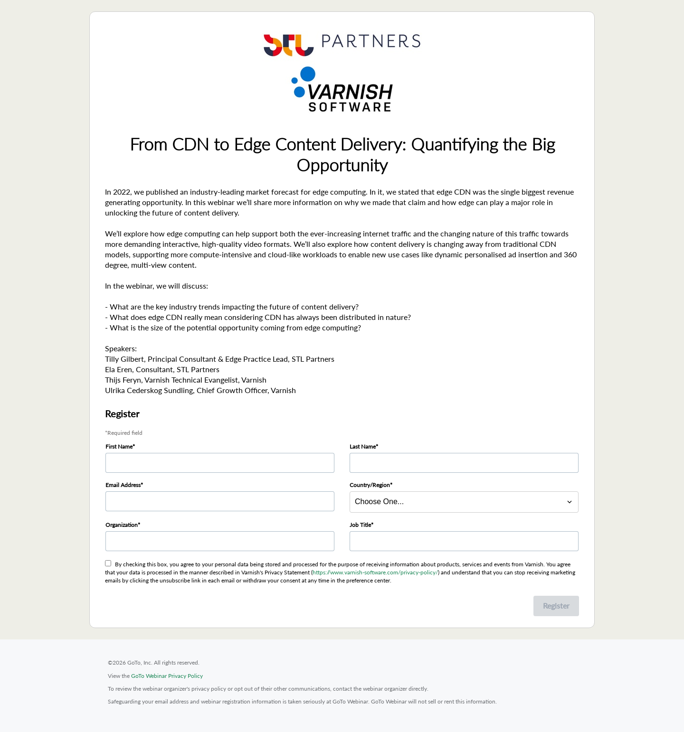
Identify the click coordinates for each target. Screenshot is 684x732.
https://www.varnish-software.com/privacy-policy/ (375, 572)
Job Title (360, 524)
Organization (121, 524)
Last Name (363, 446)
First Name (119, 446)
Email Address (123, 484)
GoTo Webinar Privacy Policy (167, 675)
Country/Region (370, 484)
